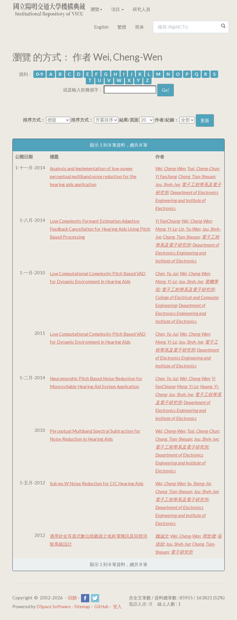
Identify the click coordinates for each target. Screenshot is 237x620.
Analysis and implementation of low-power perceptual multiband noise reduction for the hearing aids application (93, 176)
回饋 (72, 597)
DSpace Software (54, 606)
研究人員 (141, 9)
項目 (117, 9)
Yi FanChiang (167, 221)
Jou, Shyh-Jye (167, 184)
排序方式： (34, 119)
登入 (117, 606)
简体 (139, 26)
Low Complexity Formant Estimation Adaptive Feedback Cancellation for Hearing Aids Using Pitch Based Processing (100, 229)
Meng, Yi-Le (166, 229)
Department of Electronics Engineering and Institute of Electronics (186, 200)
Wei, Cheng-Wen (170, 168)
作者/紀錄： (167, 119)
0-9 (39, 74)
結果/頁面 (129, 119)
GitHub (101, 606)
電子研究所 (182, 552)
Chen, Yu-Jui (166, 273)
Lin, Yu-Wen (189, 229)
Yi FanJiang (166, 176)
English (101, 26)
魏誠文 (162, 536)
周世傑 (208, 536)
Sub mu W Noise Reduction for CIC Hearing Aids (97, 483)
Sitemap (82, 606)
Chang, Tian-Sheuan (196, 176)
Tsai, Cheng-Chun (203, 168)
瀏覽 (96, 9)
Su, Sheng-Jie (199, 483)
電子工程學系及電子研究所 (188, 289)
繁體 (121, 26)
